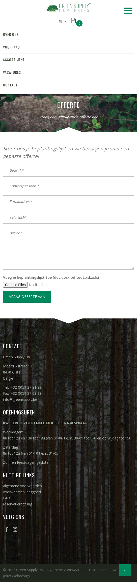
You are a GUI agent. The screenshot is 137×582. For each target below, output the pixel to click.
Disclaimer (97, 569)
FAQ (6, 498)
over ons (10, 34)
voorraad (11, 47)
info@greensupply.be (20, 399)
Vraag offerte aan (27, 296)
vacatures (12, 72)
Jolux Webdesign (16, 575)
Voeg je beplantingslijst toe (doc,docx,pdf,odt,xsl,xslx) (51, 277)
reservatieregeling (17, 504)
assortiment (14, 59)
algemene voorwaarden (22, 485)
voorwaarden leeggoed (22, 492)
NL (61, 21)
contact (10, 84)
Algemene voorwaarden (66, 569)
